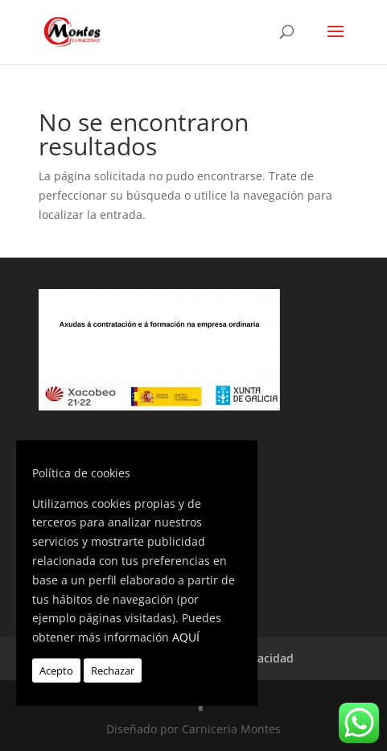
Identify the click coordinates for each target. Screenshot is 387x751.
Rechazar (112, 670)
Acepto (56, 670)
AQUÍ (186, 637)
